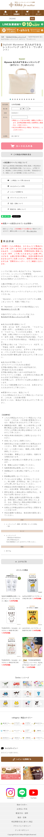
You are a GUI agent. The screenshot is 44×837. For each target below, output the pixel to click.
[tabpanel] (22, 76)
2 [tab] (13, 100)
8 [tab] (27, 100)
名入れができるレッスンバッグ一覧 (15, 317)
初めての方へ (22, 804)
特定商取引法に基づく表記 (22, 821)
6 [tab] (22, 100)
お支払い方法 (22, 809)
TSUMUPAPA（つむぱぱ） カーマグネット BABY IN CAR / (11, 630)
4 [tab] (18, 100)
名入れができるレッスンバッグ (16, 37)
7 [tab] (25, 100)
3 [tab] (15, 100)
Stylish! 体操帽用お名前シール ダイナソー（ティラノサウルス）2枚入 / (11, 598)
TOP (2, 37)
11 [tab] (34, 100)
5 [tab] (20, 100)
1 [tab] (11, 100)
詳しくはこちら (32, 231)
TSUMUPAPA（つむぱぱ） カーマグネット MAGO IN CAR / (11, 662)
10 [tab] (32, 100)
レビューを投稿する (22, 759)
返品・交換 (22, 817)
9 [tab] (30, 100)
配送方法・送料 (22, 813)
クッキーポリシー (22, 830)
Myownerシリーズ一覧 (10, 309)
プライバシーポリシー (22, 826)
